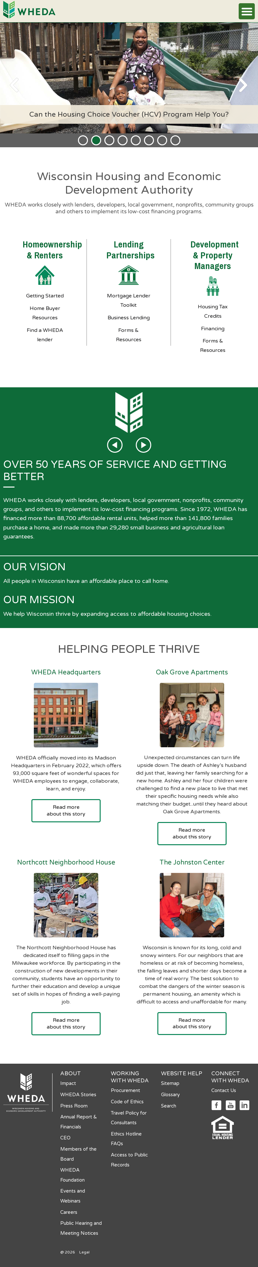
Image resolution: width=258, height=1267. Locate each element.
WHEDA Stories (78, 1095)
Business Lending (129, 317)
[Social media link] (216, 1104)
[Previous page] (14, 85)
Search (168, 1106)
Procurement (125, 1090)
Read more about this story (66, 810)
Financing (213, 328)
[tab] (83, 140)
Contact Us (223, 1090)
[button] (247, 11)
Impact (68, 1083)
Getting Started (45, 296)
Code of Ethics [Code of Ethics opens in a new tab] (127, 1102)
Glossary (170, 1095)
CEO (65, 1138)
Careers (68, 1212)
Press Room (74, 1106)
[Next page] (243, 85)
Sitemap (170, 1083)
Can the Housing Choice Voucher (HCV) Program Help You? (129, 114)
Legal (84, 1252)
